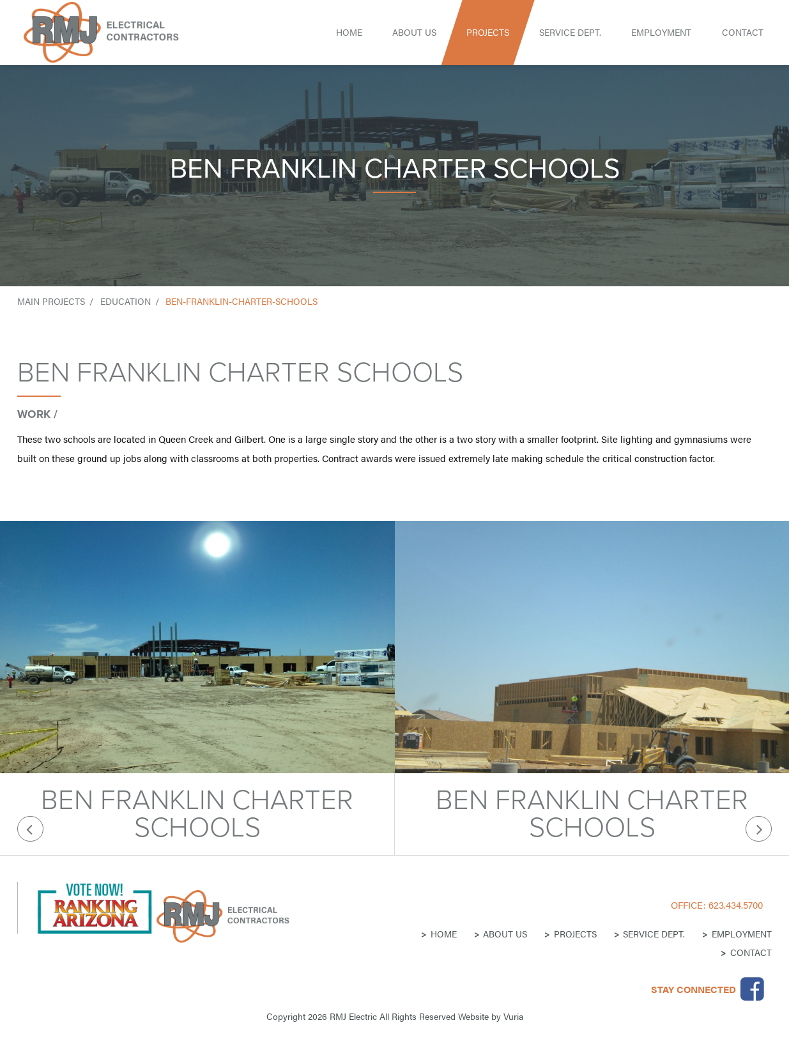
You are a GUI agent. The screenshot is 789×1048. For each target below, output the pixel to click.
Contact (742, 32)
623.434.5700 (736, 904)
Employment (661, 32)
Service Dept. (570, 32)
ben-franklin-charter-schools (241, 301)
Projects (487, 32)
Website (473, 1016)
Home (349, 32)
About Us (414, 32)
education (125, 301)
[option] (197, 688)
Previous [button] (30, 829)
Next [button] (759, 829)
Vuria (513, 1016)
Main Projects (51, 301)
